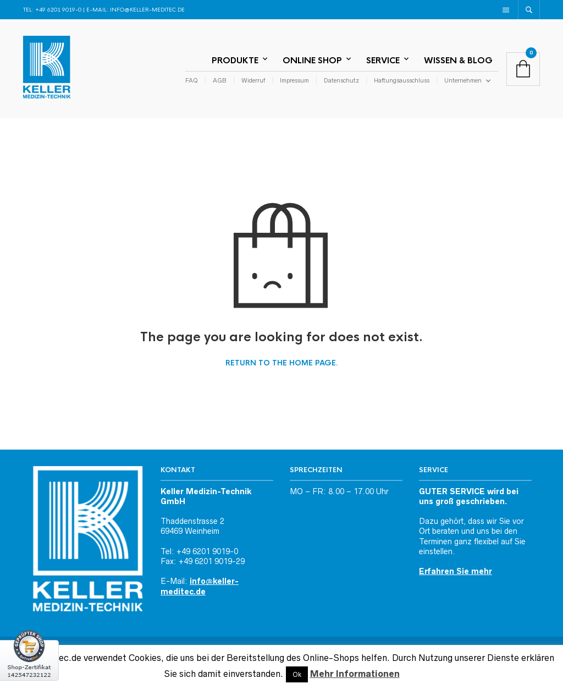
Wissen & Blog (458, 60)
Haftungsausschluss (401, 80)
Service (383, 60)
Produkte (235, 60)
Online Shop (312, 60)
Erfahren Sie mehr (455, 571)
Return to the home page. (281, 363)
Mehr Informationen (355, 674)
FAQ (191, 80)
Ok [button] (296, 674)
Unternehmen (463, 80)
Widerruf (253, 80)
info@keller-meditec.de (147, 9)
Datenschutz (341, 80)
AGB (220, 80)
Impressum (294, 80)
